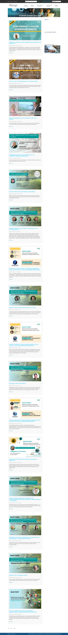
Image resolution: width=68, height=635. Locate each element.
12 (14, 628)
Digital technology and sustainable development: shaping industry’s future (22, 611)
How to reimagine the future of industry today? (23, 118)
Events (11, 1)
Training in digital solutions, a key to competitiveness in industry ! (21, 155)
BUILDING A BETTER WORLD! (17, 383)
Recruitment (15, 1)
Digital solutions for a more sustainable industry (23, 460)
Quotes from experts (49, 6)
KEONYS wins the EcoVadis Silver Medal (22, 191)
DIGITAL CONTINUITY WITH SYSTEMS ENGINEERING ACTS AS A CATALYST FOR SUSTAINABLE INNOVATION (24, 269)
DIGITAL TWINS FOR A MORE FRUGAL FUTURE (22, 307)
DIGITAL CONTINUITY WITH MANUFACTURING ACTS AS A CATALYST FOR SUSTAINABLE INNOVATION (24, 421)
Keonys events (32, 6)
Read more (11, 52)
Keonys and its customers (40, 6)
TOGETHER (46, 1)
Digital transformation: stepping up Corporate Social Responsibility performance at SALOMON (25, 499)
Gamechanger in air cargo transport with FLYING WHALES (23, 229)
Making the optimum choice (18, 575)
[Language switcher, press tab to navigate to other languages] (56, 1)
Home (8, 1)
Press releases (26, 6)
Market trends (56, 6)
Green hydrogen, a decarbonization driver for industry (25, 43)
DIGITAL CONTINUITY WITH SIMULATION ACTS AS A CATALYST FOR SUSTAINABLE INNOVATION (23, 345)
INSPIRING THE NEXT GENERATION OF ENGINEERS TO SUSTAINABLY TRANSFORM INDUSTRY (25, 538)
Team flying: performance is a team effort (23, 81)
